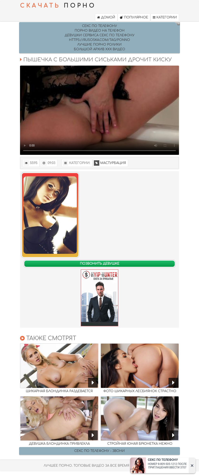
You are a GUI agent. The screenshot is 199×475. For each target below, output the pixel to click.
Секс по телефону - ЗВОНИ (99, 451)
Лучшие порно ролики (99, 44)
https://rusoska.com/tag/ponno (99, 40)
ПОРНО (58, 6)
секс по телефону (99, 26)
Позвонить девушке (99, 263)
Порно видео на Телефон (100, 30)
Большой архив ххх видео (99, 49)
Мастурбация (110, 163)
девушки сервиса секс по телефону (99, 35)
